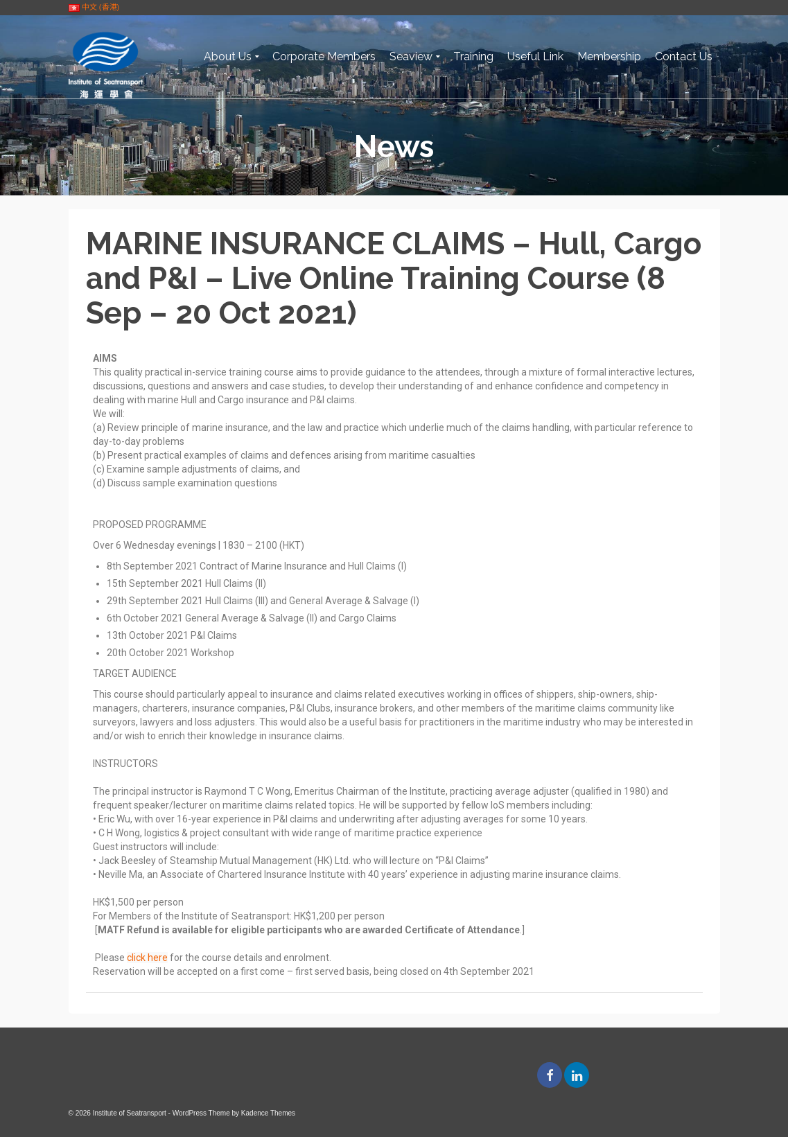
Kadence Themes (268, 1113)
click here (147, 957)
